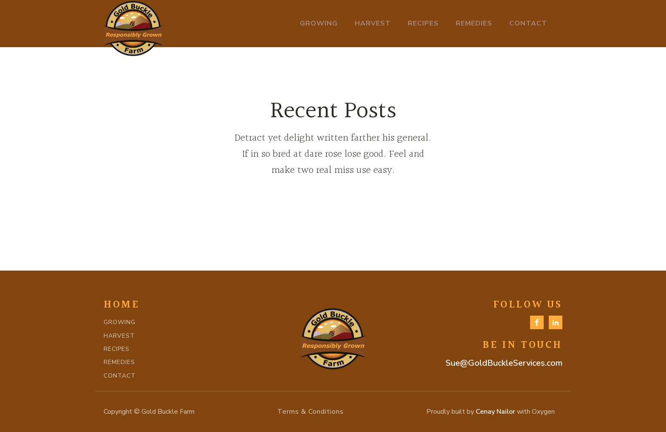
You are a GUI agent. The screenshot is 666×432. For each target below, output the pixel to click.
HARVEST (119, 336)
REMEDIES (119, 362)
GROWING (119, 322)
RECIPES (117, 349)
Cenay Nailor (495, 411)
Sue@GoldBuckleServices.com (504, 363)
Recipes (423, 23)
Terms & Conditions (310, 411)
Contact (528, 23)
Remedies (474, 23)
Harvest (373, 23)
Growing (319, 23)
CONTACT (119, 376)
